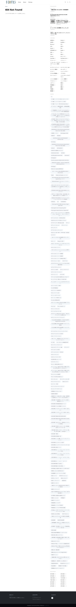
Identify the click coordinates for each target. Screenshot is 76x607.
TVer (51, 26)
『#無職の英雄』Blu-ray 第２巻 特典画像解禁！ (59, 9)
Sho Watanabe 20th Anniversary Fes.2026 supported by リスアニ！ (58, 15)
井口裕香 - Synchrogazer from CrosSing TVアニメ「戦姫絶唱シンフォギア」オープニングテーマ (63, 22)
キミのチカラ (46, 605)
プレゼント (66, 19)
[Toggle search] (70, 2)
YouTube (57, 19)
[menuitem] (19, 2)
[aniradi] (63, 2)
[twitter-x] (65, 2)
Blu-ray (54, 8)
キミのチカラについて (36, 597)
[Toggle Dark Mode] (68, 2)
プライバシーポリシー (36, 599)
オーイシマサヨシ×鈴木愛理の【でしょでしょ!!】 (59, 27)
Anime (51, 8)
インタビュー (62, 19)
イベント (51, 13)
